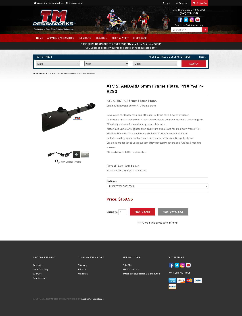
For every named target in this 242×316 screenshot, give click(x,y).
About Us (40, 3)
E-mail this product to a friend (159, 222)
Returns (82, 269)
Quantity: (112, 211)
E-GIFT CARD (140, 38)
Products (45, 73)
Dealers (101, 38)
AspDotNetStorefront (92, 298)
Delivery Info (74, 3)
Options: (112, 180)
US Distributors (131, 269)
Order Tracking (40, 269)
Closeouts (85, 38)
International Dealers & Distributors (142, 273)
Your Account (40, 278)
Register (182, 3)
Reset (202, 56)
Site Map (127, 265)
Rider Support (120, 38)
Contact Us (56, 3)
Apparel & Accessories (60, 38)
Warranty (83, 273)
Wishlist (37, 273)
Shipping (82, 265)
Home (39, 38)
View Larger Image (70, 161)
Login (166, 3)
